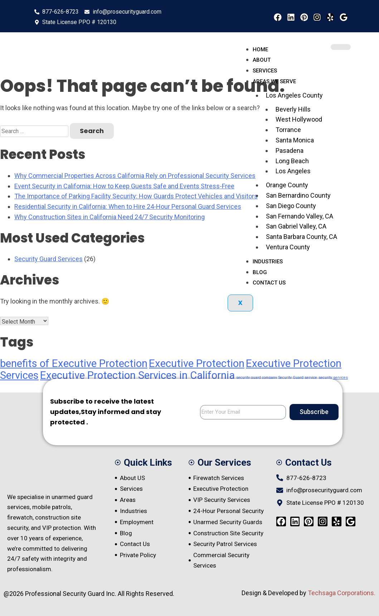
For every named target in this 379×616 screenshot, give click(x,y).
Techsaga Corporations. (341, 593)
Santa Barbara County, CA (301, 236)
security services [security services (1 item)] (333, 377)
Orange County (287, 185)
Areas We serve (274, 81)
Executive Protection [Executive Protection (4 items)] (196, 363)
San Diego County (291, 206)
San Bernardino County (298, 195)
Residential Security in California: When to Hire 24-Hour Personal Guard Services (127, 206)
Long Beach (292, 161)
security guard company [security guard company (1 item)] (256, 377)
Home (260, 49)
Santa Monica (295, 140)
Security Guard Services (48, 259)
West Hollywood (299, 119)
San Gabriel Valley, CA (296, 226)
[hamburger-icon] (341, 47)
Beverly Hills (293, 109)
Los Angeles (293, 171)
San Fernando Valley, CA (299, 216)
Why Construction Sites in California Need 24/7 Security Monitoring (109, 217)
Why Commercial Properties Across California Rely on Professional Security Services (135, 175)
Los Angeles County (294, 95)
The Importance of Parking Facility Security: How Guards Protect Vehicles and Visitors (136, 196)
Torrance (288, 129)
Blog (260, 272)
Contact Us (269, 282)
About (262, 60)
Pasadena (289, 150)
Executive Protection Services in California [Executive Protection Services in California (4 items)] (137, 375)
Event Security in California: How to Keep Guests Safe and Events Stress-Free (124, 186)
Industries (268, 261)
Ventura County (288, 247)
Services (265, 70)
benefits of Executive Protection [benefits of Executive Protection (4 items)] (73, 363)
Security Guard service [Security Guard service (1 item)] (297, 377)
